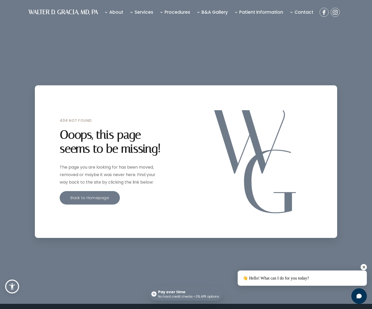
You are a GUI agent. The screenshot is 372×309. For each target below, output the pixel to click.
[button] (12, 286)
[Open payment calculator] (186, 294)
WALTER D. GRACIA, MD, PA (63, 12)
